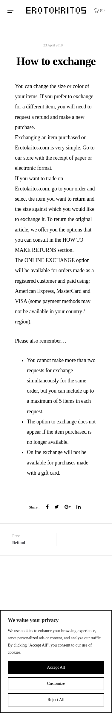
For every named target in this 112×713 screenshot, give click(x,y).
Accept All (56, 667)
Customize (56, 683)
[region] (56, 661)
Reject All (55, 699)
